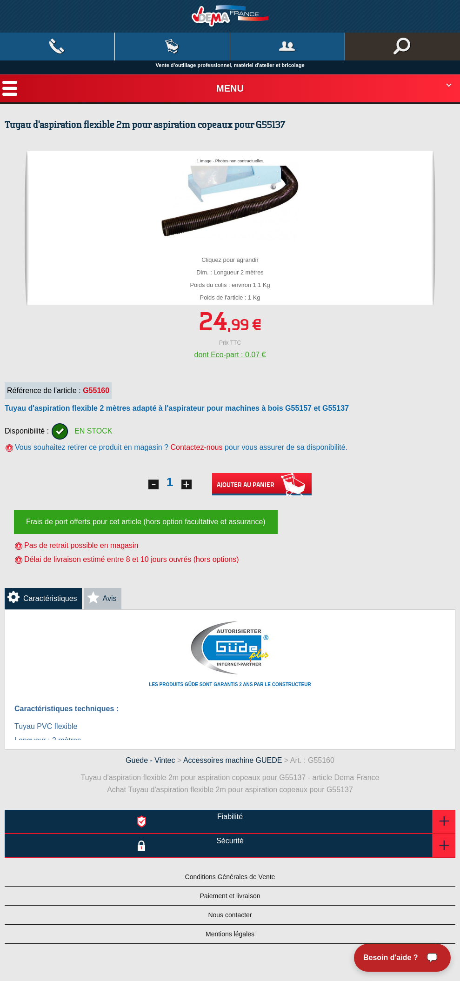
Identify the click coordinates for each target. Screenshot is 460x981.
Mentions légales (230, 934)
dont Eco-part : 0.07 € (230, 355)
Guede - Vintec (150, 760)
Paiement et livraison (230, 896)
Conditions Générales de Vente (230, 877)
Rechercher (402, 46)
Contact (57, 46)
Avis (110, 598)
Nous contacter (230, 915)
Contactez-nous (196, 447)
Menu (230, 88)
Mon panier (172, 46)
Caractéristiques (50, 598)
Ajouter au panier (262, 484)
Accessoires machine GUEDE (232, 760)
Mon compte (287, 46)
